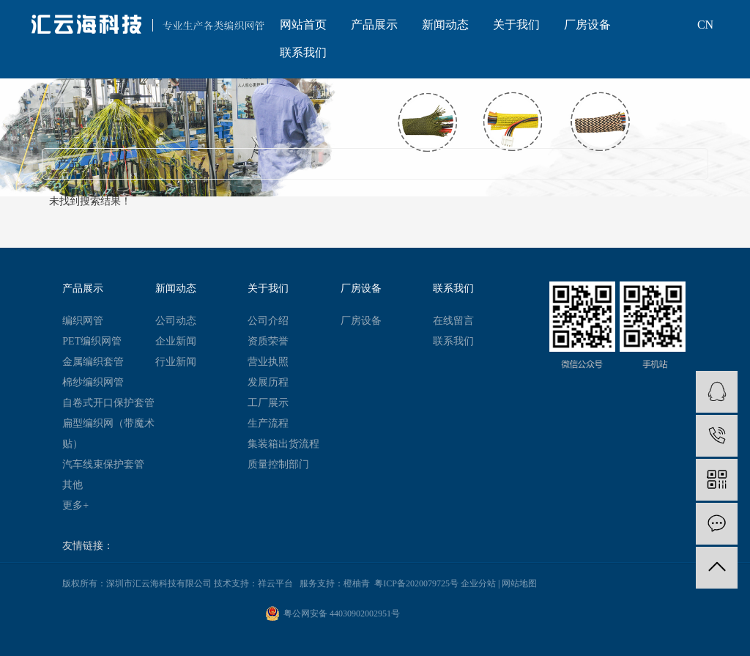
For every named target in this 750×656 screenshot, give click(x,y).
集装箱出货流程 (283, 443)
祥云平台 (275, 583)
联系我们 (303, 52)
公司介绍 (268, 320)
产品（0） (83, 163)
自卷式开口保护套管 (108, 402)
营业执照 (268, 361)
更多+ (75, 505)
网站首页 (303, 24)
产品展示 (374, 24)
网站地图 (519, 583)
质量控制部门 (278, 464)
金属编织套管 (93, 361)
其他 (72, 484)
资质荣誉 (268, 341)
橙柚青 (357, 583)
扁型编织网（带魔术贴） (108, 433)
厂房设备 (587, 24)
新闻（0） (165, 163)
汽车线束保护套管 (103, 464)
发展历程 (268, 382)
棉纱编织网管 (93, 382)
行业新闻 (175, 361)
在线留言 (453, 320)
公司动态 (175, 320)
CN (705, 24)
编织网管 (82, 320)
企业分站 (478, 583)
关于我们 (516, 24)
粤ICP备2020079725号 (416, 583)
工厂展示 (268, 402)
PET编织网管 (92, 341)
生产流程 (268, 423)
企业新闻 (175, 341)
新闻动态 (445, 24)
